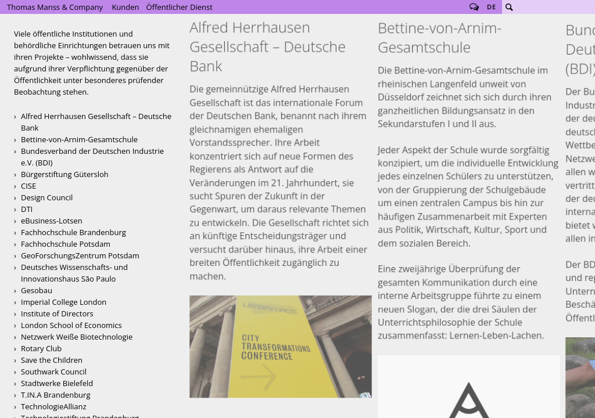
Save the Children (52, 360)
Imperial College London (63, 302)
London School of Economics (71, 325)
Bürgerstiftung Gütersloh (65, 174)
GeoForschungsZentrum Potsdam (80, 255)
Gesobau (36, 290)
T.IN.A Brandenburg (55, 395)
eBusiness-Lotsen (52, 220)
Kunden (125, 7)
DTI (27, 209)
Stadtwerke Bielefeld (57, 383)
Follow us (474, 7)
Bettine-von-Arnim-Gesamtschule (79, 139)
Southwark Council (54, 371)
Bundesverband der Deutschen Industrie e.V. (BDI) (92, 157)
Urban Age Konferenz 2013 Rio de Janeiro (281, 189)
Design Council (47, 197)
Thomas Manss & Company (55, 7)
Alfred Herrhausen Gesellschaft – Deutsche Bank (96, 122)
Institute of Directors (57, 313)
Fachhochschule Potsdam (65, 244)
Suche (509, 7)
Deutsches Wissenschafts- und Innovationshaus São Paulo (74, 273)
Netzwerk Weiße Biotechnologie (76, 336)
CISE (28, 186)
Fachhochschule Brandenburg (73, 232)
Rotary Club (41, 348)
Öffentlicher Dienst (179, 7)
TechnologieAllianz (54, 406)
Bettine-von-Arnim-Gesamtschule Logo (469, 235)
